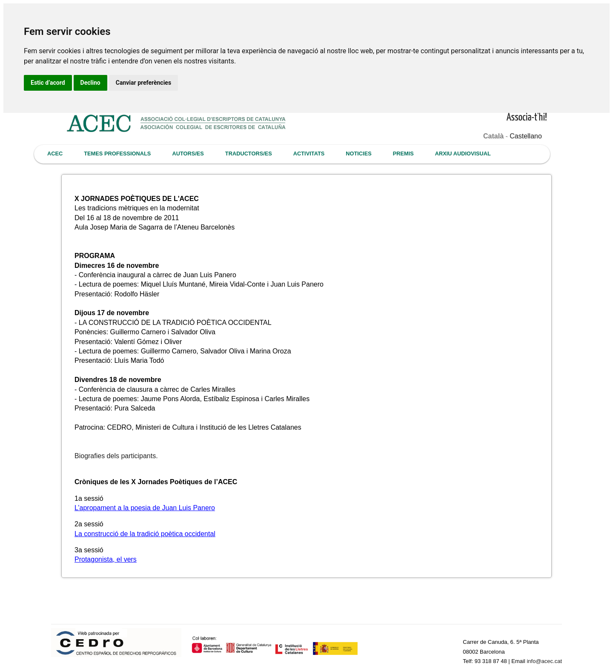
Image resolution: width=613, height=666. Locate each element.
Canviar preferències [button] (143, 82)
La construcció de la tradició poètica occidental (144, 533)
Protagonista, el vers (105, 559)
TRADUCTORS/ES (248, 153)
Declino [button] (90, 82)
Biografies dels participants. (116, 455)
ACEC (55, 153)
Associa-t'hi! (527, 118)
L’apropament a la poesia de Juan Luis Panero (144, 507)
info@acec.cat (544, 661)
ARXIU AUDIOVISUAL (463, 153)
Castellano (526, 136)
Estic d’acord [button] (48, 82)
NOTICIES (358, 153)
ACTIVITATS (308, 153)
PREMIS (403, 153)
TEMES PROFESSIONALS (117, 153)
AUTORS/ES (187, 153)
